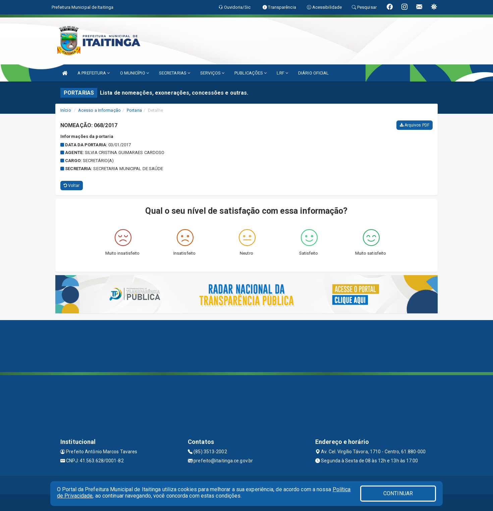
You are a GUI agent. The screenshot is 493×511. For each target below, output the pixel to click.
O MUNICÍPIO (134, 72)
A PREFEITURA (93, 72)
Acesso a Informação (99, 110)
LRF (282, 72)
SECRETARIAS (174, 72)
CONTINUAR (398, 493)
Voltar (71, 185)
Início (65, 110)
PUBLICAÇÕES (250, 72)
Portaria (134, 110)
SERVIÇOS (212, 72)
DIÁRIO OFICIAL (313, 72)
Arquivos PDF (414, 125)
